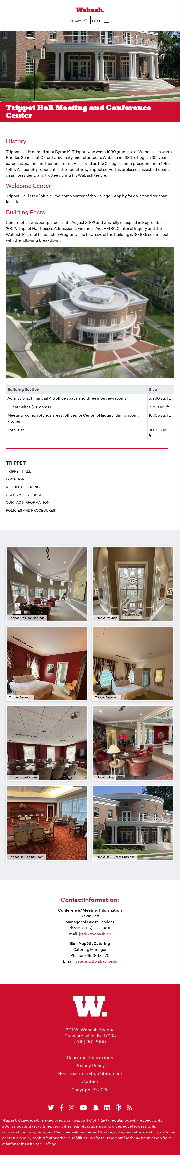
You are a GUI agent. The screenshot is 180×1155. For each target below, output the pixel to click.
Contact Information (28, 502)
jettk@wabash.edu (96, 934)
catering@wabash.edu (96, 961)
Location (15, 479)
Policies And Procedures (30, 510)
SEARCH (79, 21)
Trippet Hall (18, 471)
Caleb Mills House (24, 495)
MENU (100, 21)
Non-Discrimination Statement (90, 1073)
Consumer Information (90, 1057)
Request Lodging (23, 487)
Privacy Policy (90, 1065)
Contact (90, 1081)
